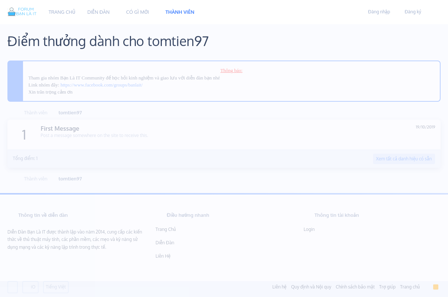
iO (30, 287)
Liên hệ (163, 256)
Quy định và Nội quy (311, 287)
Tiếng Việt (56, 287)
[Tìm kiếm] (432, 12)
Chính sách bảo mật (355, 287)
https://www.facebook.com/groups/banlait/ (102, 85)
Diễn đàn (165, 242)
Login (309, 229)
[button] (115, 12)
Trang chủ (166, 229)
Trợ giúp (387, 287)
